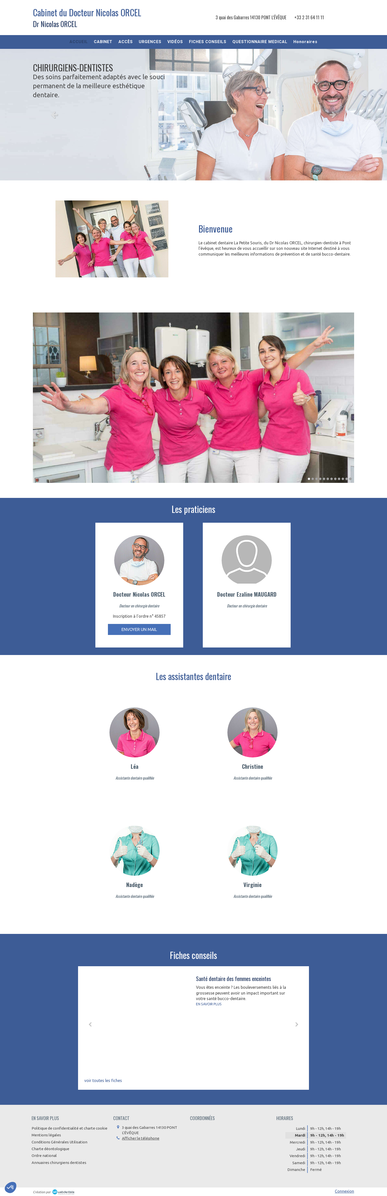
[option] (193, 114)
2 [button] (312, 479)
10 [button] (343, 479)
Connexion (344, 1191)
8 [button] (335, 479)
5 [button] (324, 479)
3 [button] (316, 479)
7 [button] (331, 479)
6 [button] (328, 479)
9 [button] (339, 479)
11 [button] (346, 479)
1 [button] (309, 479)
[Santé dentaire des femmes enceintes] (143, 1022)
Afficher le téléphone (140, 1138)
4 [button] (320, 479)
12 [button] (350, 479)
